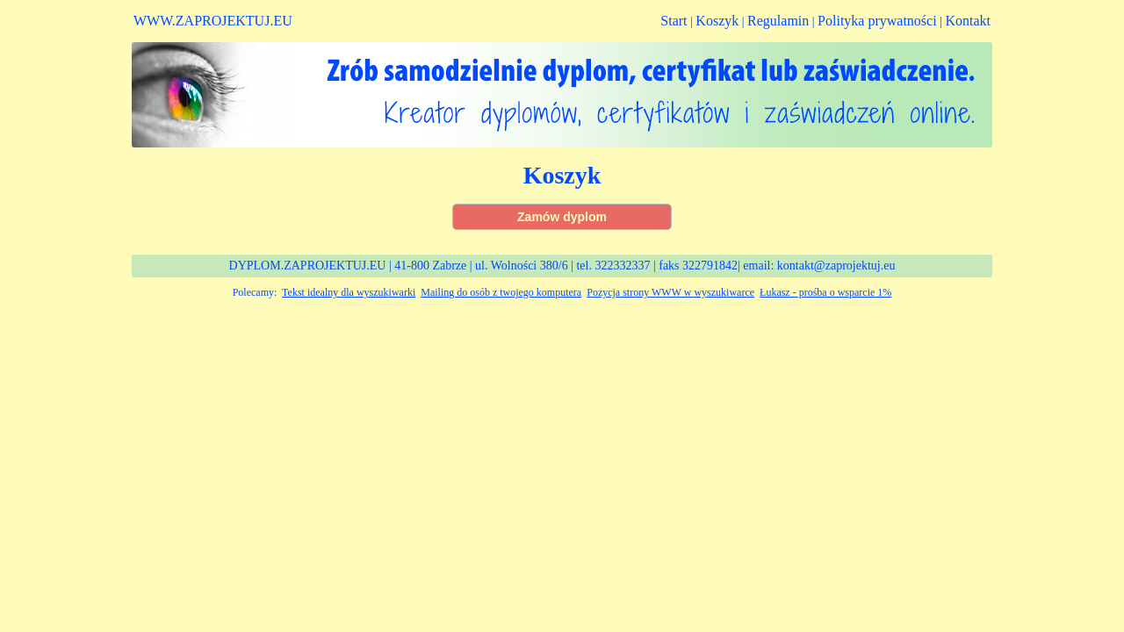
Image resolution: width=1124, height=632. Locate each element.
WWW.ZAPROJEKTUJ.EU (212, 20)
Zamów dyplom (562, 217)
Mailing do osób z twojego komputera (501, 292)
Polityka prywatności (877, 20)
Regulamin (778, 20)
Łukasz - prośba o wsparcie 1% (825, 292)
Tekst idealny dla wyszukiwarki (348, 292)
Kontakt (968, 20)
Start (673, 20)
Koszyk (717, 20)
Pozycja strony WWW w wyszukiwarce (670, 292)
